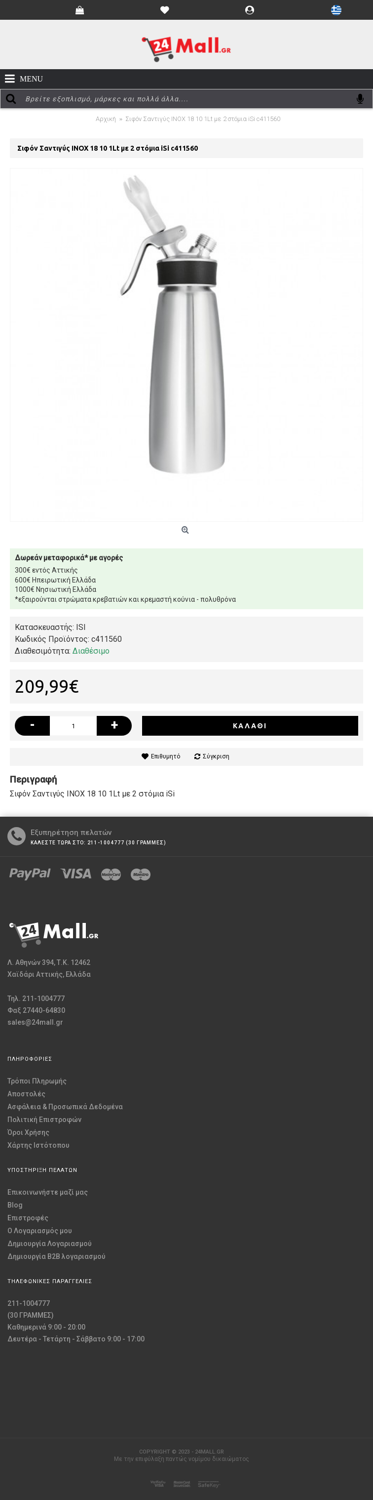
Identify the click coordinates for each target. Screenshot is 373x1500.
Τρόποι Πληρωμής (37, 1081)
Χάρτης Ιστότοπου (38, 1145)
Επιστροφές (27, 1218)
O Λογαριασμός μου (39, 1231)
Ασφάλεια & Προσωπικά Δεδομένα (65, 1107)
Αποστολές (26, 1094)
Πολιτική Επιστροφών (44, 1120)
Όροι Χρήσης (28, 1132)
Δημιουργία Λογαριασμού (49, 1244)
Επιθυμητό (165, 756)
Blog (15, 1205)
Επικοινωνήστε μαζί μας (47, 1192)
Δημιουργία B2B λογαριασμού (56, 1256)
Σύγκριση (216, 756)
